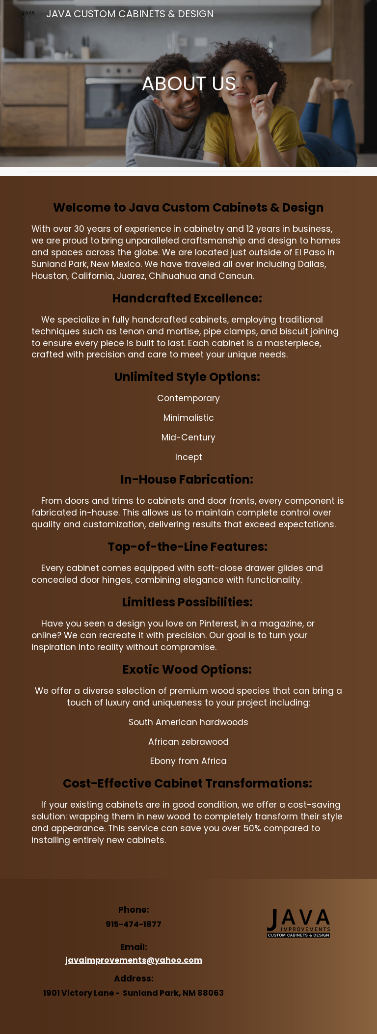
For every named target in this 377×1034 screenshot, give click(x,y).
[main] (188, 83)
